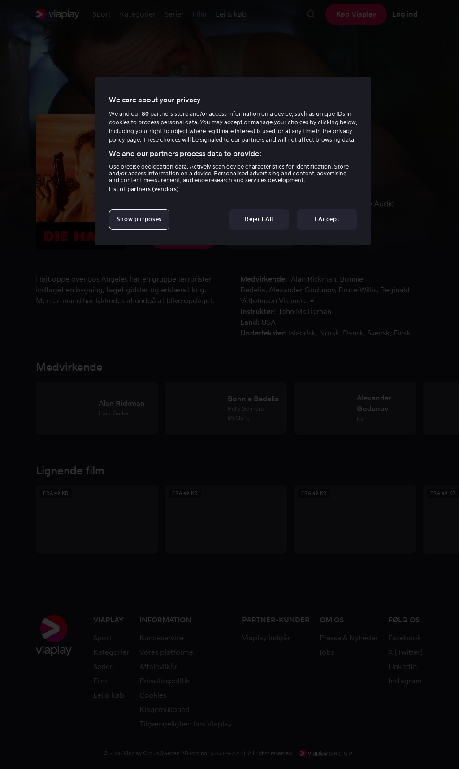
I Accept (327, 219)
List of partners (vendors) (144, 189)
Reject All (259, 219)
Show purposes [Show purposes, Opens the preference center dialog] (139, 219)
